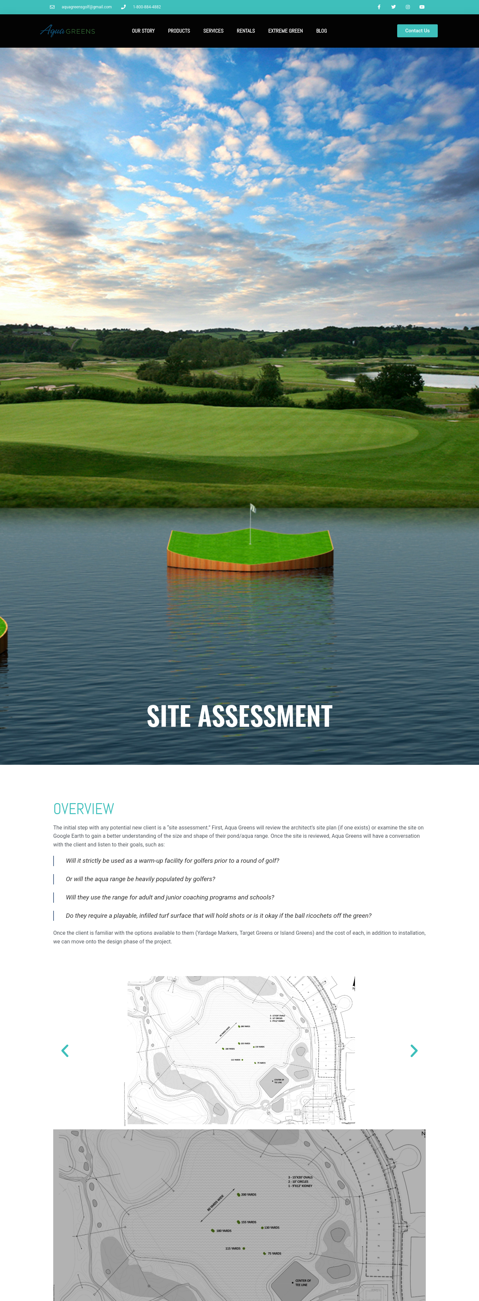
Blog (321, 31)
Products (179, 31)
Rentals (246, 31)
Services (213, 31)
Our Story (143, 31)
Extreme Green (285, 31)
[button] (65, 1051)
